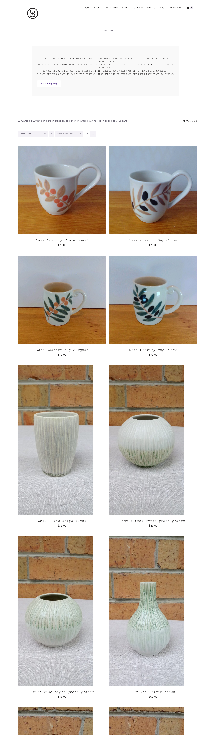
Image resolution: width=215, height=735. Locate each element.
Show (65, 134)
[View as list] (93, 134)
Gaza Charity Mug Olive (153, 350)
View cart (191, 121)
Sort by (25, 134)
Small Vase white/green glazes (153, 521)
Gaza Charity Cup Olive (153, 240)
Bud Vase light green (153, 692)
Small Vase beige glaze (62, 521)
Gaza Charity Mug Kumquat (62, 350)
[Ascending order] (51, 134)
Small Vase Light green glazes (62, 692)
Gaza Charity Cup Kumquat (62, 240)
